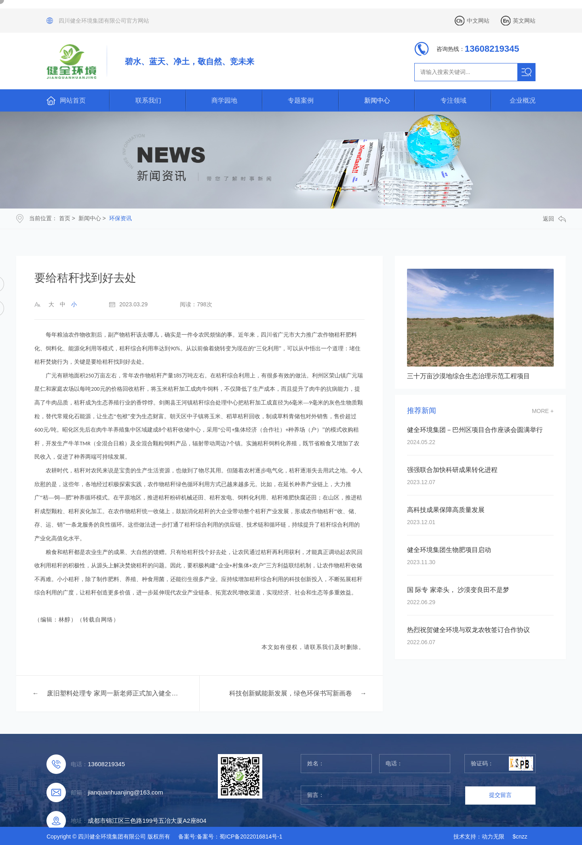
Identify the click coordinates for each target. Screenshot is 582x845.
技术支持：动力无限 (478, 836)
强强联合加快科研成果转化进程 (452, 469)
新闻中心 (377, 100)
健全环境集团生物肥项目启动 (449, 549)
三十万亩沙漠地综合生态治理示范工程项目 (468, 376)
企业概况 (523, 100)
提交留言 (500, 795)
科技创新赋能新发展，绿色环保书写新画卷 (290, 693)
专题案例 (301, 100)
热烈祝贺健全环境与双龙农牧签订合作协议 (468, 629)
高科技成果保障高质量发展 (446, 509)
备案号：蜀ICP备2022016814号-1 (240, 836)
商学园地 (224, 100)
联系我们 (148, 100)
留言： (375, 795)
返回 (554, 218)
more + (543, 411)
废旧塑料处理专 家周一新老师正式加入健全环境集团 (114, 693)
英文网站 (524, 20)
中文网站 (478, 20)
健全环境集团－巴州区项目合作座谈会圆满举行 (475, 429)
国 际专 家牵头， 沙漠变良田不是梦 (458, 589)
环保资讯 (120, 218)
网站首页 (73, 100)
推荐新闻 (421, 411)
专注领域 (453, 100)
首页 (64, 218)
